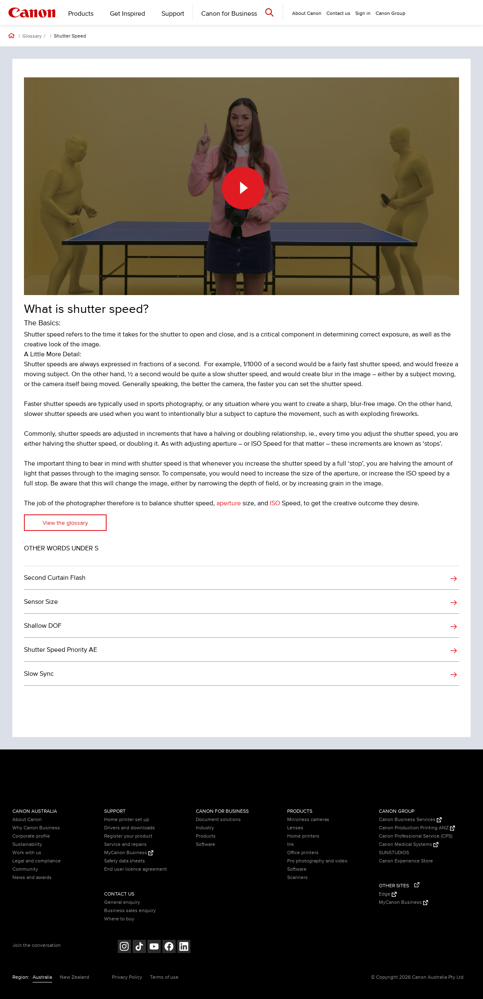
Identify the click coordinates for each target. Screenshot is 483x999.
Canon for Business (229, 14)
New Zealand (74, 977)
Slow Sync (39, 674)
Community (25, 869)
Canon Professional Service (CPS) (415, 836)
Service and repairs (125, 844)
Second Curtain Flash (55, 578)
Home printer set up (126, 819)
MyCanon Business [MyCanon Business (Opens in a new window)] (128, 853)
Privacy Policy (127, 977)
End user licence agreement (135, 869)
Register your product (128, 836)
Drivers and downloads (129, 828)
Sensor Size (41, 602)
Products (80, 14)
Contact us (338, 13)
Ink (290, 844)
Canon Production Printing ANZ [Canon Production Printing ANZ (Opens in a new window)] (417, 828)
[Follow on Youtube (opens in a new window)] (154, 947)
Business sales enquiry (130, 911)
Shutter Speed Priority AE (60, 650)
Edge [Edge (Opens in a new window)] (388, 894)
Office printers (303, 853)
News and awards (32, 877)
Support (173, 14)
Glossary (32, 36)
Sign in (363, 13)
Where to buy (119, 919)
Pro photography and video (317, 861)
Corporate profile (31, 836)
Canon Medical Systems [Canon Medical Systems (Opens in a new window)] (408, 844)
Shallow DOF (43, 626)
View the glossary (65, 522)
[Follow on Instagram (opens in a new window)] (124, 947)
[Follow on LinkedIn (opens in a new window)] (183, 947)
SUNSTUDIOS (394, 853)
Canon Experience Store (406, 861)
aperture (229, 503)
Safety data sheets (124, 861)
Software (205, 844)
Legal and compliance (36, 861)
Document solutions (218, 819)
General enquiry (122, 902)
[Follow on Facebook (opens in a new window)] (169, 947)
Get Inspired (127, 14)
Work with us (26, 853)
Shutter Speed (70, 36)
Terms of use (164, 977)
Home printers (303, 836)
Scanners (297, 877)
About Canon (27, 819)
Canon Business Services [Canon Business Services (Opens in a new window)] (410, 819)
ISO (275, 503)
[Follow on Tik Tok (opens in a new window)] (139, 947)
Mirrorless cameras (308, 819)
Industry (205, 828)
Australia (42, 977)
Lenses (295, 828)
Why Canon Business (36, 828)
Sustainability (27, 844)
